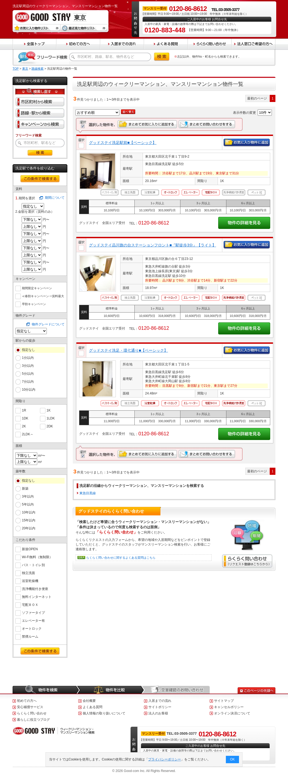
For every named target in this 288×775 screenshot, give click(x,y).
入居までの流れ (159, 701)
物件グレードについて (48, 324)
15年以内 (28, 520)
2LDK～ (27, 433)
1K (49, 410)
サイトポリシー (159, 707)
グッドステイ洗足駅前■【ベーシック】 (122, 142)
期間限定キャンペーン (37, 287)
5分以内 (28, 374)
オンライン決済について (232, 713)
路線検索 (37, 68)
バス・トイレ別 (33, 564)
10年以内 (28, 512)
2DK (50, 426)
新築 (25, 488)
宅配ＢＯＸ (30, 604)
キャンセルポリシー (229, 707)
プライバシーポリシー (164, 759)
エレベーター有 (33, 620)
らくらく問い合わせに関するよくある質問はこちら (120, 557)
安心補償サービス (30, 707)
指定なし (28, 350)
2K (24, 426)
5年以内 (28, 504)
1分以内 (28, 358)
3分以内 (28, 366)
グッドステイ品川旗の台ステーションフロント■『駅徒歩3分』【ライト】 (152, 245)
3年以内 (28, 496)
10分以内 (28, 389)
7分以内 (28, 382)
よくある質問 (92, 707)
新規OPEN (30, 548)
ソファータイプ (33, 612)
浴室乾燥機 (30, 580)
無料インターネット (36, 596)
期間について (55, 198)
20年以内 (28, 528)
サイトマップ (224, 701)
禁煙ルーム (30, 636)
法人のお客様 (158, 713)
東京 (25, 68)
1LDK (51, 418)
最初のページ (257, 98)
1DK (25, 418)
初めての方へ (27, 701)
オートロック (32, 628)
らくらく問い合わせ (32, 713)
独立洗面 (28, 572)
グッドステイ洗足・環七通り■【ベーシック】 (128, 350)
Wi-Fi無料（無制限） (37, 556)
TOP (16, 68)
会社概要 (89, 701)
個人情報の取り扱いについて (104, 713)
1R (24, 410)
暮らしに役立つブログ (33, 720)
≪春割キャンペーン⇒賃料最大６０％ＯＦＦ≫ (43, 296)
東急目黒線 (87, 493)
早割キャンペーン (34, 303)
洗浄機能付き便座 (35, 588)
